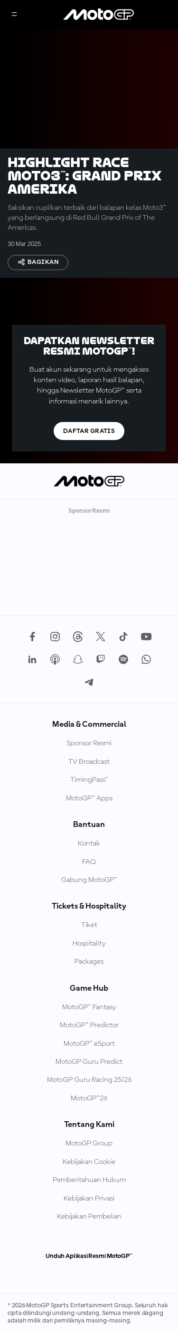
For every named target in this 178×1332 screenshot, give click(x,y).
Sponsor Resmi (89, 743)
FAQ (89, 862)
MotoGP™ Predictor (89, 1025)
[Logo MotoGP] (98, 15)
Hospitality (89, 943)
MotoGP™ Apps (89, 798)
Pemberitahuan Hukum (89, 1180)
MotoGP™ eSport (89, 1044)
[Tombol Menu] (14, 15)
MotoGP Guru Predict (89, 1062)
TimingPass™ (89, 780)
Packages (89, 962)
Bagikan (38, 262)
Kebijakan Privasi (89, 1198)
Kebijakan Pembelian (89, 1216)
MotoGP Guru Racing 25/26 (89, 1080)
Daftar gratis (89, 431)
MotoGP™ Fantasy (89, 1007)
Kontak (89, 843)
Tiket (89, 925)
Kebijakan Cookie (89, 1162)
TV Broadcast (89, 762)
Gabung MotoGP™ (89, 880)
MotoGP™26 (89, 1098)
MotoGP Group (89, 1143)
